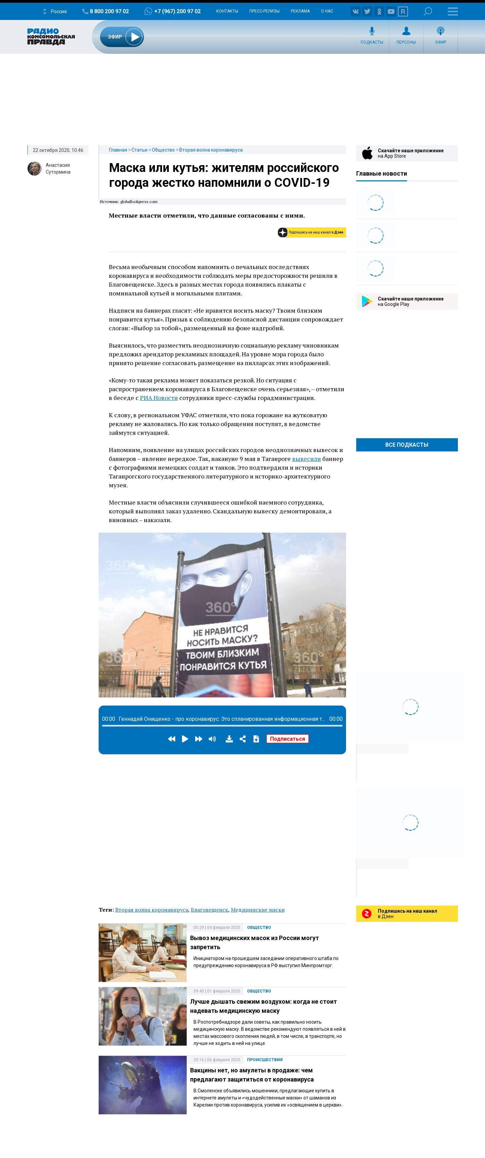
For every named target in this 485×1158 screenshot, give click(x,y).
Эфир (440, 42)
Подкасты (372, 42)
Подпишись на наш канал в (316, 232)
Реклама (300, 11)
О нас (327, 11)
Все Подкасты (406, 445)
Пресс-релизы (264, 11)
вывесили (306, 458)
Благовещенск (209, 909)
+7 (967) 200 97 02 (177, 11)
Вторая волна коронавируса (211, 150)
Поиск (428, 11)
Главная (118, 150)
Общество (163, 150)
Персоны (406, 42)
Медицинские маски (258, 909)
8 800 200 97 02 (109, 11)
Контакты (227, 11)
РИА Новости (159, 398)
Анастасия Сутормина (58, 168)
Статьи (139, 150)
